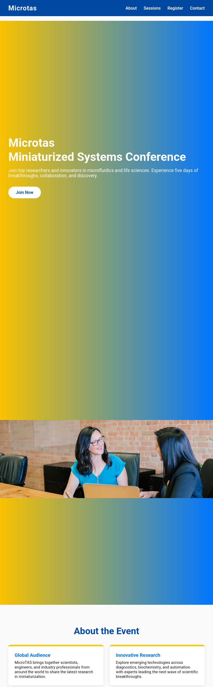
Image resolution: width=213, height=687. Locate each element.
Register (175, 8)
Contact (197, 8)
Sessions (152, 8)
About (131, 8)
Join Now (24, 192)
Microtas (22, 8)
